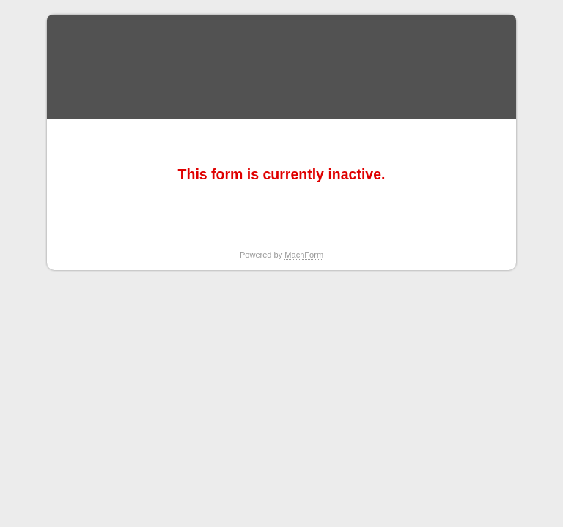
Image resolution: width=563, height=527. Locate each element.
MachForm (303, 254)
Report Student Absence (281, 67)
